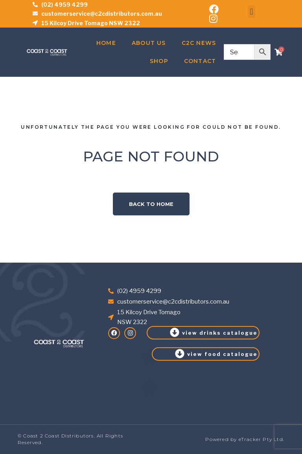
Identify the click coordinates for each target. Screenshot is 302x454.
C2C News (199, 42)
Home (106, 42)
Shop (159, 61)
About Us (149, 42)
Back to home (151, 204)
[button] (251, 11)
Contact (200, 61)
